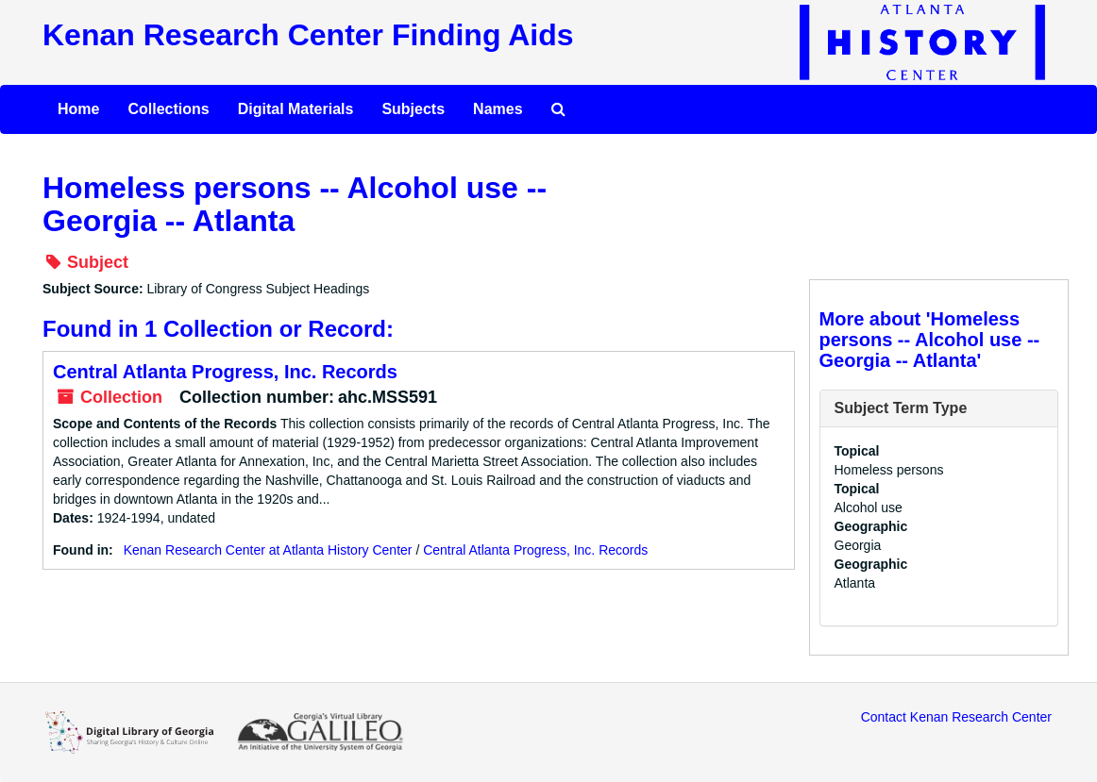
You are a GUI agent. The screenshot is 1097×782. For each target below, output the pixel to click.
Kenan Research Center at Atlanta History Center (268, 549)
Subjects (413, 109)
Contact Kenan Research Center (956, 716)
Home (78, 109)
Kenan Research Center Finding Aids (307, 35)
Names (497, 109)
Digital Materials (296, 109)
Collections (168, 109)
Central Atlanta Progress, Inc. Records (225, 371)
